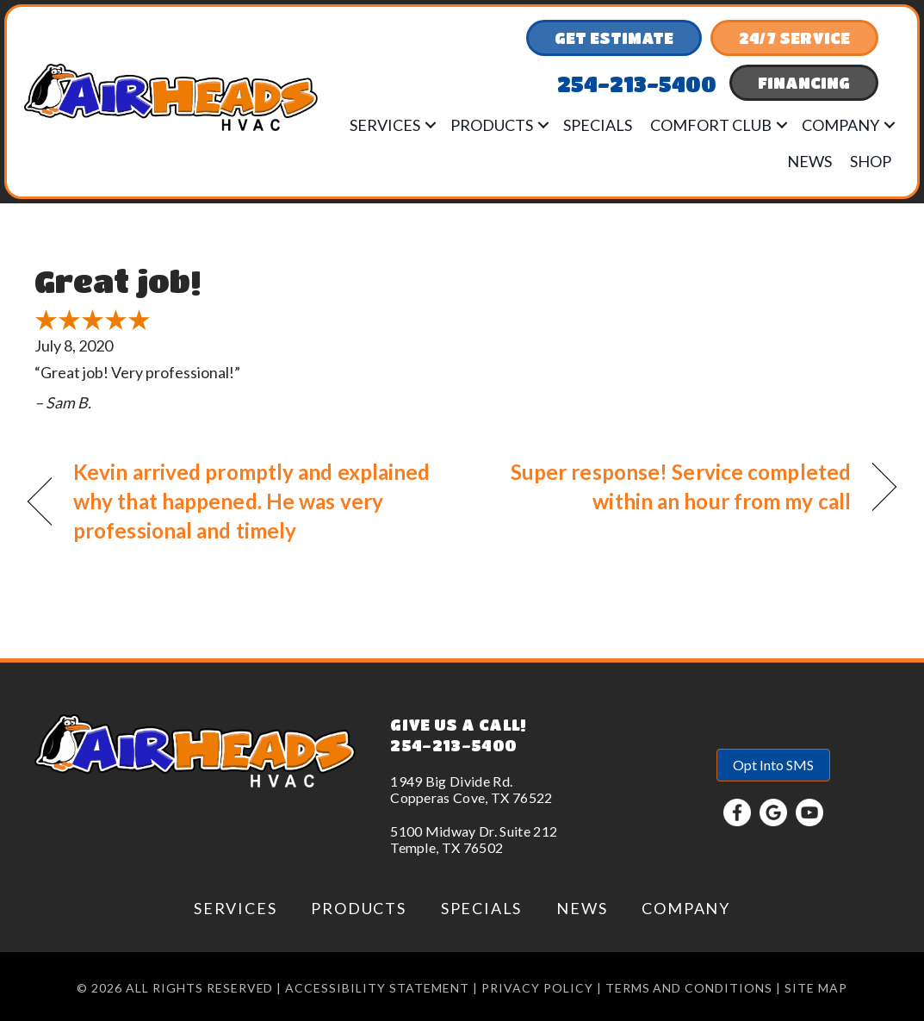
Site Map (815, 988)
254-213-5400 (453, 745)
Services (385, 124)
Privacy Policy (537, 988)
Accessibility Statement (377, 988)
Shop (870, 161)
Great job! (117, 280)
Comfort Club (711, 124)
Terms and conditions (689, 988)
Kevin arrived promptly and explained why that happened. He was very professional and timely (252, 501)
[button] (430, 125)
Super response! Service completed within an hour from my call (669, 486)
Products (491, 124)
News (809, 161)
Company (840, 124)
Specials (597, 124)
